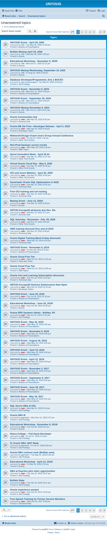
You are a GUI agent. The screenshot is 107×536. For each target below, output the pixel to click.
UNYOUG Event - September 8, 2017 (30, 378)
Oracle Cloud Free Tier (22, 256)
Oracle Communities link (23, 117)
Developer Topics (26, 131)
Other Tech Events (26, 140)
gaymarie (25, 417)
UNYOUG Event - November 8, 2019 (29, 247)
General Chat (24, 121)
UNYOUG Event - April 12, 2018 (27, 359)
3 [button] (86, 32)
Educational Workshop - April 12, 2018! (31, 461)
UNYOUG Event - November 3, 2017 (29, 368)
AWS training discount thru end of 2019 (31, 228)
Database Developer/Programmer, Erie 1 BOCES (36, 79)
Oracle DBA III (17, 415)
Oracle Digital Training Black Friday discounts (35, 238)
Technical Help (25, 187)
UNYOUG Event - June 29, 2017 (27, 387)
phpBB (44, 529)
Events (22, 56)
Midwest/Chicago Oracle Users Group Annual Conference (41, 135)
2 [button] (82, 32)
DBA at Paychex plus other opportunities (32, 471)
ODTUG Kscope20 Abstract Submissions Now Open (38, 284)
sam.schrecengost (29, 82)
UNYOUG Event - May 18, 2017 (26, 396)
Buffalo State (17, 480)
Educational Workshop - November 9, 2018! (34, 424)
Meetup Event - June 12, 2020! (26, 201)
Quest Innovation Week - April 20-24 (29, 154)
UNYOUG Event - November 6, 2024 (29, 89)
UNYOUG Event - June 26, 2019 (27, 294)
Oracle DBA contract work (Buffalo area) (32, 452)
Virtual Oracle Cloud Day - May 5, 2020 (31, 163)
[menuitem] (18, 11)
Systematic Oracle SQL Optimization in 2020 (34, 182)
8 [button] (100, 32)
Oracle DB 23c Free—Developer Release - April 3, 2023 (40, 126)
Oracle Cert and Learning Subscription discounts (37, 275)
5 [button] (94, 32)
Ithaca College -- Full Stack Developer (30, 433)
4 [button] (89, 32)
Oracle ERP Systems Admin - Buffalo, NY (32, 312)
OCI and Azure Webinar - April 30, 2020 (31, 173)
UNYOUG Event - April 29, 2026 (27, 42)
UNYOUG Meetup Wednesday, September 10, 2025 (37, 70)
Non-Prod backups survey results (28, 145)
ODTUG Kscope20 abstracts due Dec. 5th (32, 210)
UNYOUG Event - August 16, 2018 (28, 340)
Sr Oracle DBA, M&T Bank (24, 443)
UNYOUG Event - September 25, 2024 (30, 98)
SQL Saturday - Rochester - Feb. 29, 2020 (32, 219)
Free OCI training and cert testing (28, 191)
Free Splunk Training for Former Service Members (37, 499)
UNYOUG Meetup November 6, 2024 (29, 107)
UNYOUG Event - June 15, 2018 (27, 350)
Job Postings (24, 84)
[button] (72, 32)
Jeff (22, 45)
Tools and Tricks (26, 261)
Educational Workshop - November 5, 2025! (34, 61)
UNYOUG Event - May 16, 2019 (26, 322)
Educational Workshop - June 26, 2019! (31, 303)
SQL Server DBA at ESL (23, 406)
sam (23, 119)
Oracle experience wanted (24, 489)
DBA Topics (24, 149)
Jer (22, 436)
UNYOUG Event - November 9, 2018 (29, 331)
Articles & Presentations (29, 47)
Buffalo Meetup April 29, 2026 (26, 51)
